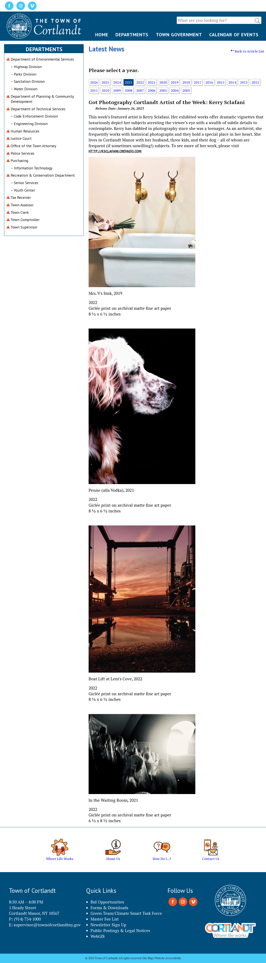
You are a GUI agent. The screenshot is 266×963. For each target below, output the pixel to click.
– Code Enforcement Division (34, 116)
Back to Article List (247, 51)
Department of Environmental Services (42, 59)
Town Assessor (22, 204)
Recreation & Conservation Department (43, 175)
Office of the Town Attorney (33, 145)
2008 (128, 90)
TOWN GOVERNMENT (179, 35)
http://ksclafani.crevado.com (115, 151)
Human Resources (25, 131)
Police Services (22, 153)
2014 (232, 82)
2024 (117, 82)
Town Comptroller (25, 219)
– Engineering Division (29, 123)
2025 (105, 82)
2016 (209, 82)
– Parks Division (23, 74)
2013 (244, 82)
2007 (140, 90)
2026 (94, 82)
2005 (163, 90)
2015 (221, 82)
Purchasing (19, 160)
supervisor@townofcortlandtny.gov (47, 924)
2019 (174, 82)
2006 (151, 90)
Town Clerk (20, 212)
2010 (105, 90)
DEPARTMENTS (131, 35)
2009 (117, 90)
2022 (140, 82)
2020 (163, 82)
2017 (198, 82)
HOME (101, 35)
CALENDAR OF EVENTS (234, 35)
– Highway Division (26, 66)
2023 (128, 82)
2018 (186, 82)
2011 (94, 90)
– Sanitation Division (28, 81)
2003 (186, 90)
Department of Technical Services (38, 108)
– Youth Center (23, 190)
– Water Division (24, 88)
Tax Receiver (21, 197)
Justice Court (21, 138)
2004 (174, 90)
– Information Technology (31, 168)
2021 (151, 82)
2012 (255, 82)
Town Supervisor (24, 227)
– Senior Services (24, 182)
